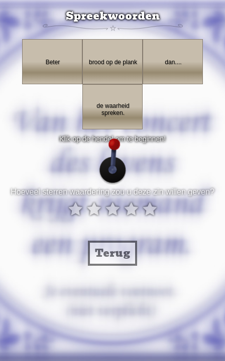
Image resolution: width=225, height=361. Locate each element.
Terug (112, 253)
